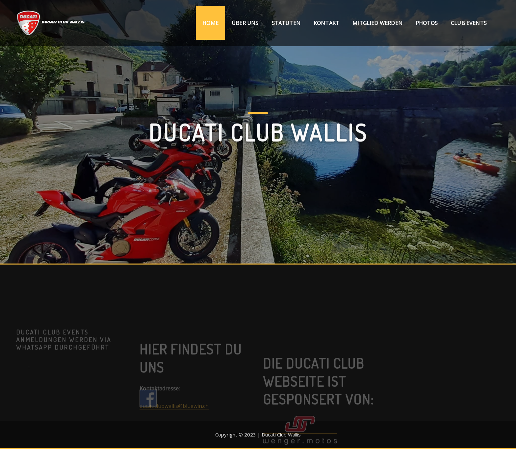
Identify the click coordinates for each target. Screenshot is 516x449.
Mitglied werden (377, 23)
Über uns (245, 23)
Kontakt (326, 23)
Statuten (286, 23)
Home (210, 23)
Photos (427, 23)
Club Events (469, 23)
